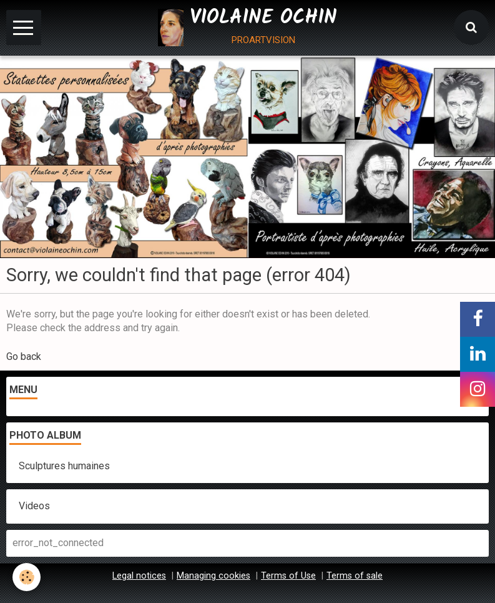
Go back (23, 356)
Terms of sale (354, 576)
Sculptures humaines (64, 466)
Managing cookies (213, 576)
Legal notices (139, 576)
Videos (34, 506)
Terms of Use (288, 576)
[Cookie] (26, 577)
